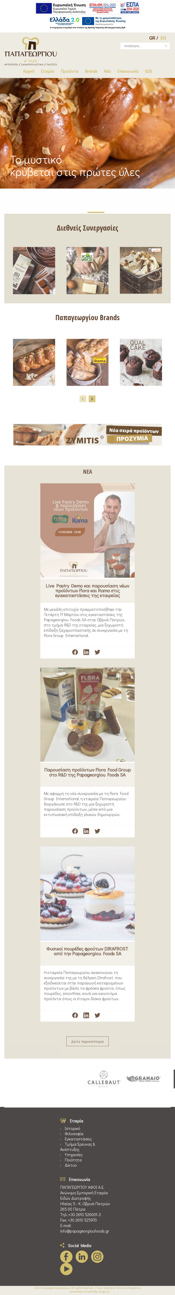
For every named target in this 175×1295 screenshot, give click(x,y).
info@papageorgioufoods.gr (84, 1231)
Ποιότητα (73, 1160)
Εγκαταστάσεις (78, 1139)
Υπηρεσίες (74, 1154)
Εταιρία (47, 71)
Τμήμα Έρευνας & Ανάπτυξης (77, 1147)
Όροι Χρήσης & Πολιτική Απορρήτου (119, 1288)
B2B (148, 71)
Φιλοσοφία (74, 1133)
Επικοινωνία (128, 71)
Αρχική (28, 71)
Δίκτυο (71, 1165)
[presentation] (83, 402)
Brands (91, 71)
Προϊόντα (69, 71)
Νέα (107, 71)
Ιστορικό (72, 1128)
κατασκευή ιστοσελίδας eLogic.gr (90, 1291)
